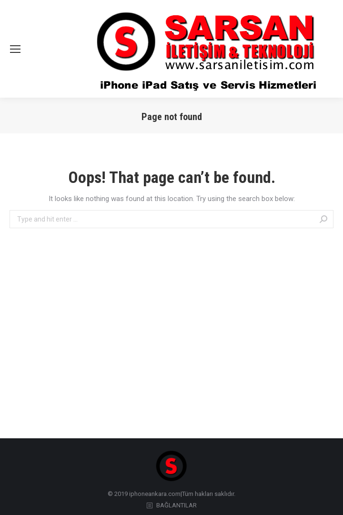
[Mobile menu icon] (15, 49)
